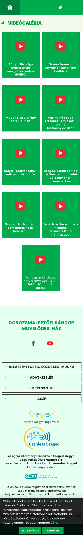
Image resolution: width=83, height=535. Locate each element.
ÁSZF (41, 398)
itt (55, 523)
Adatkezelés (41, 377)
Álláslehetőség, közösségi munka (41, 366)
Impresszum (41, 388)
